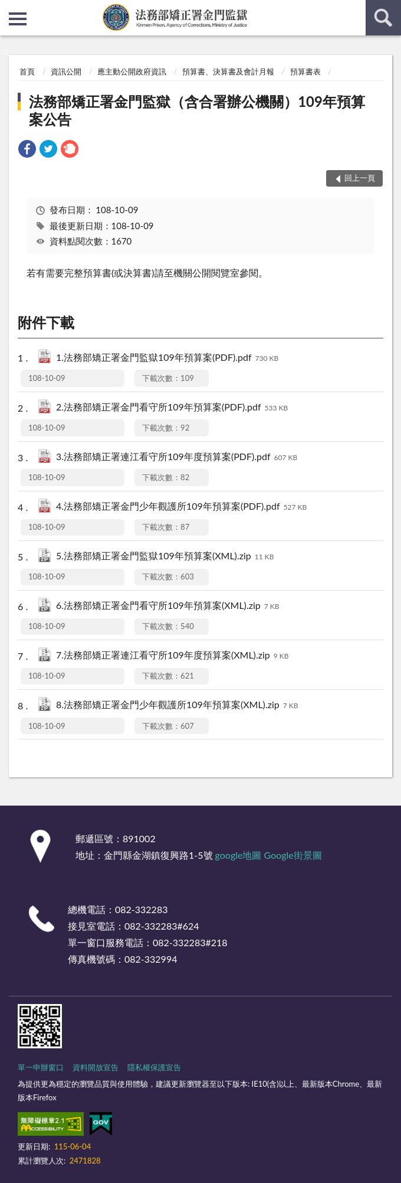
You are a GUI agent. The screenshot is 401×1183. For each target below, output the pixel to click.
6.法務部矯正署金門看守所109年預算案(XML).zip (167, 606)
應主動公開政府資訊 (131, 71)
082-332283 (141, 909)
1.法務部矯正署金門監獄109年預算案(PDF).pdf (167, 358)
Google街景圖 (293, 855)
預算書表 (305, 71)
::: (9, 9)
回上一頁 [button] (359, 177)
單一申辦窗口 (41, 1067)
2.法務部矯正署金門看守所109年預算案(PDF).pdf (172, 408)
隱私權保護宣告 (154, 1067)
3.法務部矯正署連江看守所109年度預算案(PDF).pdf (176, 457)
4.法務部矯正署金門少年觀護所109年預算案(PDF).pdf (181, 507)
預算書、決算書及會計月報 (228, 71)
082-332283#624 (161, 925)
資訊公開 (66, 71)
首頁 (27, 71)
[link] (27, 150)
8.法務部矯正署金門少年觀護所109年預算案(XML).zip (177, 705)
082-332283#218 (190, 942)
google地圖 (238, 855)
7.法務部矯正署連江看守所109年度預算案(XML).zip (172, 656)
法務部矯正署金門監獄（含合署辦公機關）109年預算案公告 (197, 110)
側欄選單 (18, 18)
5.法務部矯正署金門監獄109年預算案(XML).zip (165, 556)
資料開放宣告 (96, 1067)
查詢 (383, 17)
